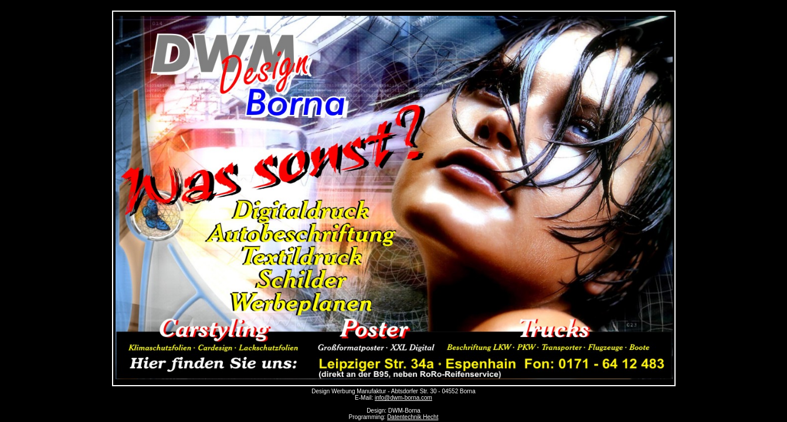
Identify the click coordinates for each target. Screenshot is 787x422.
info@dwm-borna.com (403, 397)
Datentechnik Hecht (412, 417)
